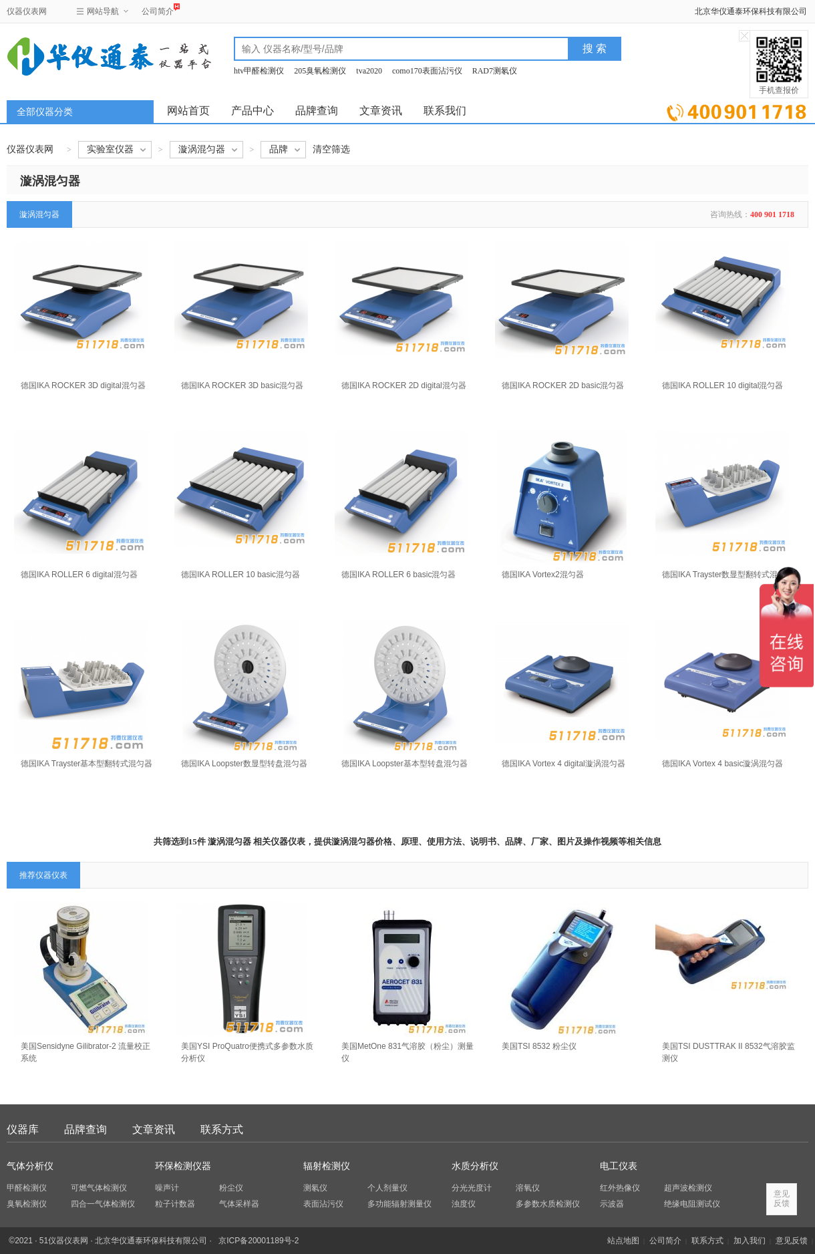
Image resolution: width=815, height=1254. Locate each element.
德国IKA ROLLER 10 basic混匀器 (240, 574)
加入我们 (750, 1240)
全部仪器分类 (45, 112)
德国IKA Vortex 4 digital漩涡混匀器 (563, 763)
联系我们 (445, 110)
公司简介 (158, 9)
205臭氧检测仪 (320, 70)
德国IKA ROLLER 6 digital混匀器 (79, 574)
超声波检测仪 (688, 1188)
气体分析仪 (30, 1166)
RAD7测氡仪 (494, 70)
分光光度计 (472, 1188)
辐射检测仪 (326, 1166)
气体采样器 (239, 1204)
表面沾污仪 (323, 1204)
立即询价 (736, 110)
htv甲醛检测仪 (259, 70)
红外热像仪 (620, 1188)
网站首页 (188, 110)
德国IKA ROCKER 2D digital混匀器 (403, 385)
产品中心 (252, 110)
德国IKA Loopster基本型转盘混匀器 (404, 763)
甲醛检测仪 (27, 1188)
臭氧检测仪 (27, 1204)
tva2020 (369, 70)
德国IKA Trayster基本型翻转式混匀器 (86, 763)
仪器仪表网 (27, 11)
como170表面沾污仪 (427, 70)
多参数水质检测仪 (548, 1204)
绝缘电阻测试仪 (692, 1204)
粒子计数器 (175, 1204)
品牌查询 (316, 110)
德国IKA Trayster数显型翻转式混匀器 (728, 574)
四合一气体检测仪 (103, 1204)
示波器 (612, 1204)
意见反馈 (792, 1240)
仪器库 (23, 1129)
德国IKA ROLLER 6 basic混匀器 (398, 574)
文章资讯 (380, 110)
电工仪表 (618, 1166)
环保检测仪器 (183, 1166)
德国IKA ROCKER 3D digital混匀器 (83, 385)
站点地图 (623, 1240)
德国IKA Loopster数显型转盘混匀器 (244, 763)
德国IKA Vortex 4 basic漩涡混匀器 (722, 763)
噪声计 (167, 1188)
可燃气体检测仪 (99, 1188)
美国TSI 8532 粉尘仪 (539, 1046)
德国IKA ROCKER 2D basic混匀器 (563, 385)
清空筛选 (331, 149)
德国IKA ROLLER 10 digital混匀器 (722, 385)
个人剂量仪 (387, 1188)
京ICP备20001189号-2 (258, 1240)
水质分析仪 (475, 1166)
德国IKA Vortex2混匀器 (543, 574)
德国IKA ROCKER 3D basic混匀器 (242, 385)
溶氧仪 (528, 1188)
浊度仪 (464, 1204)
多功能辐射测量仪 (399, 1204)
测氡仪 (315, 1188)
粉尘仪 (231, 1188)
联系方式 (221, 1129)
